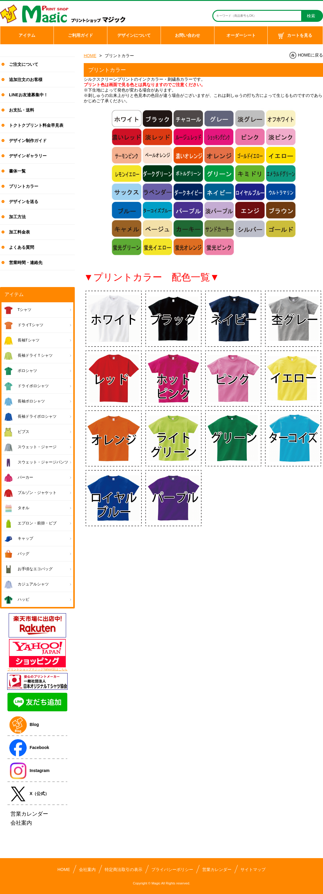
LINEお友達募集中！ (28, 94)
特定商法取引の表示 (123, 869)
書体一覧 (17, 171)
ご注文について (23, 64)
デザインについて (134, 35)
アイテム (27, 35)
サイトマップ (253, 869)
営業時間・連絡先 (25, 262)
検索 (311, 15)
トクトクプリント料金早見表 (36, 125)
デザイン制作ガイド (28, 140)
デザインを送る (23, 201)
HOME (90, 55)
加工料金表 (19, 232)
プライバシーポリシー (172, 869)
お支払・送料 (21, 110)
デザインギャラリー (28, 155)
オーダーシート (241, 35)
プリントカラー (23, 186)
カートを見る (295, 36)
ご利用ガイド (80, 35)
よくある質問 (21, 247)
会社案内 (87, 869)
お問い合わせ (187, 35)
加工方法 (17, 216)
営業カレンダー (216, 869)
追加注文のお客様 (25, 79)
